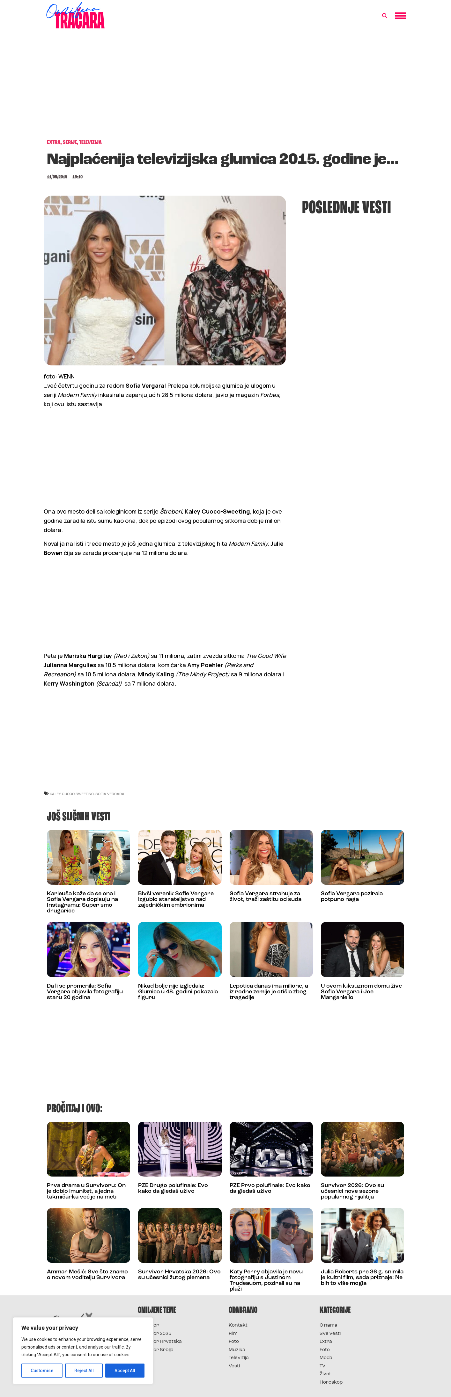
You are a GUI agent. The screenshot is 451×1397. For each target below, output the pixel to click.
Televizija (239, 1358)
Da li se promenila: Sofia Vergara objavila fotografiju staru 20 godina (85, 992)
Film (233, 1333)
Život (325, 1374)
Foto (234, 1341)
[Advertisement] (225, 87)
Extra (326, 1341)
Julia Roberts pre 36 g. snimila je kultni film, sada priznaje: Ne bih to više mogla (362, 1277)
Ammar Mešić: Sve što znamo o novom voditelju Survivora (87, 1275)
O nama (328, 1325)
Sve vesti (330, 1333)
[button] (384, 15)
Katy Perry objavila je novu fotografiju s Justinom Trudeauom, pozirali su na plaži (266, 1280)
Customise (42, 1370)
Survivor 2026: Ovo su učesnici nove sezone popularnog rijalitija (352, 1191)
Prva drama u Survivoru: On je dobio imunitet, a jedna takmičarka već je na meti (86, 1191)
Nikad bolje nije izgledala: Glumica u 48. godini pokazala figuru (178, 992)
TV (322, 1366)
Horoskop (331, 1382)
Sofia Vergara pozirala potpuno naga (352, 897)
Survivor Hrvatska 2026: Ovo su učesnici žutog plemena (179, 1275)
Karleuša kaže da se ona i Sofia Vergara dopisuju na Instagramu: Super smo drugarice (82, 902)
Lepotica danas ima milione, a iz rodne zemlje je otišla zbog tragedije (269, 992)
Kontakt (238, 1325)
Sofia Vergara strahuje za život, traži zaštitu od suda (265, 897)
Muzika (237, 1350)
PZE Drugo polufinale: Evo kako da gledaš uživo (173, 1188)
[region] (83, 1350)
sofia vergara (109, 794)
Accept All (125, 1370)
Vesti (234, 1366)
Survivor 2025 (154, 1333)
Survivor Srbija (156, 1350)
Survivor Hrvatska (160, 1341)
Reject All (84, 1370)
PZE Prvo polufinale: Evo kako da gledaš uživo (270, 1188)
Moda (326, 1358)
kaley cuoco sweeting (72, 794)
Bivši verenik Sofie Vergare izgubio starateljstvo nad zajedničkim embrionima (176, 899)
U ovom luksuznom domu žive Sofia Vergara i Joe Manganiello (361, 992)
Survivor (148, 1325)
